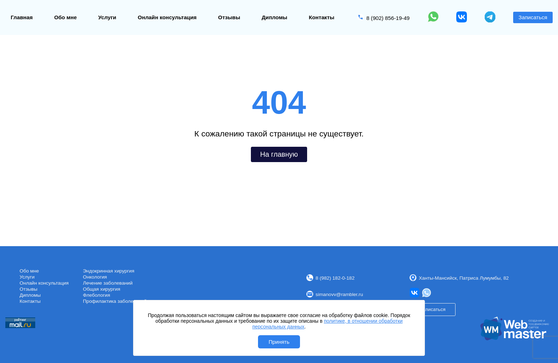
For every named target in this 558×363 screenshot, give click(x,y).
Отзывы (229, 17)
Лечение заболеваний (108, 283)
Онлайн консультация (167, 17)
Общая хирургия (101, 289)
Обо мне (65, 17)
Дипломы (274, 17)
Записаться (532, 17)
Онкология (95, 277)
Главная (22, 17)
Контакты (322, 17)
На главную (279, 154)
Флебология (96, 295)
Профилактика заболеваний (115, 301)
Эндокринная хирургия (108, 271)
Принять (279, 342)
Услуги (107, 17)
